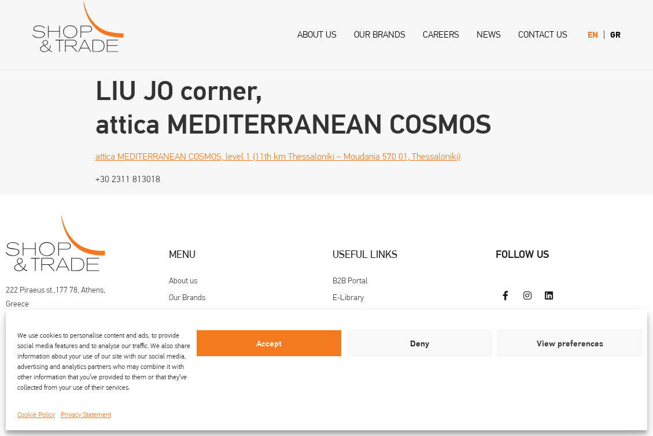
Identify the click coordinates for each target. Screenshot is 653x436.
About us (317, 34)
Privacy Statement (86, 415)
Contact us (542, 34)
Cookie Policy (36, 415)
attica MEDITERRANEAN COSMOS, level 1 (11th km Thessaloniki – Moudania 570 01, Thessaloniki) (277, 156)
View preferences (570, 343)
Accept (269, 343)
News (489, 34)
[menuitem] (593, 35)
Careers (441, 34)
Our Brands (379, 34)
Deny (419, 343)
